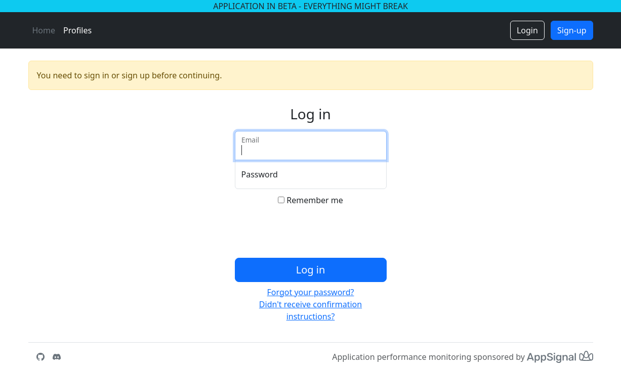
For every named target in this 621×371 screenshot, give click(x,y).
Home (44, 30)
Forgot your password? (310, 292)
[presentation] (312, 234)
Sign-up (572, 30)
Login (527, 30)
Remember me (314, 200)
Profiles (77, 30)
